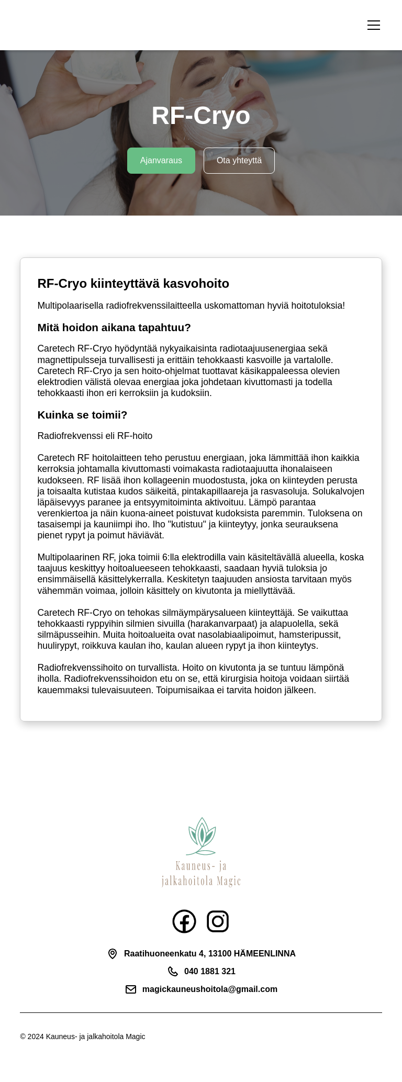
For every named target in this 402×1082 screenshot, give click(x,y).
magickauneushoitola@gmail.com (209, 989)
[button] (371, 25)
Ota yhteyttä (239, 160)
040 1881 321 (210, 971)
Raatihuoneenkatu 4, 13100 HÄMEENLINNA (210, 953)
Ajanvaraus (161, 160)
